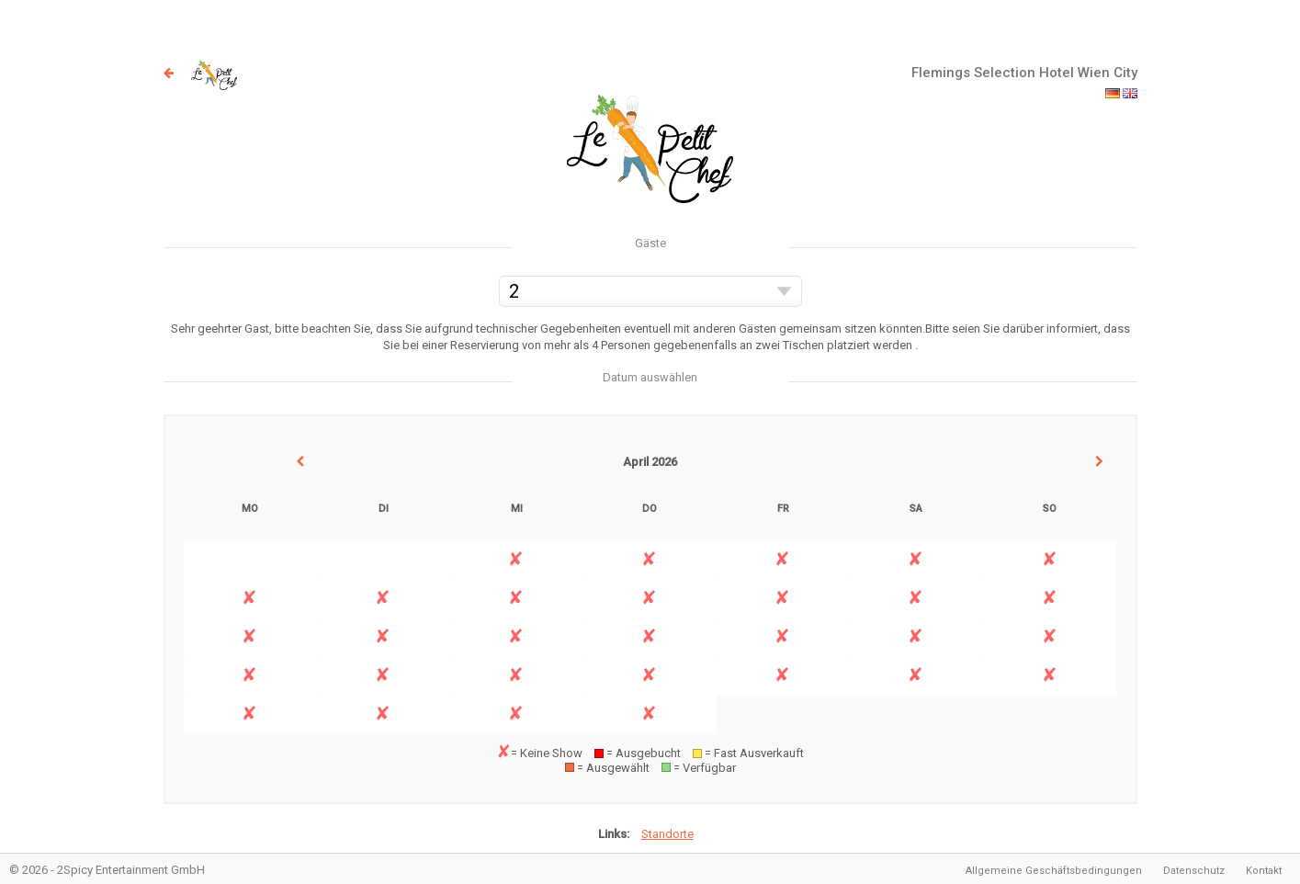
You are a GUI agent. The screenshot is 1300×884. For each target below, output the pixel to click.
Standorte (667, 834)
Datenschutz (1194, 871)
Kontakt (1264, 871)
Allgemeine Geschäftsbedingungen (1054, 871)
